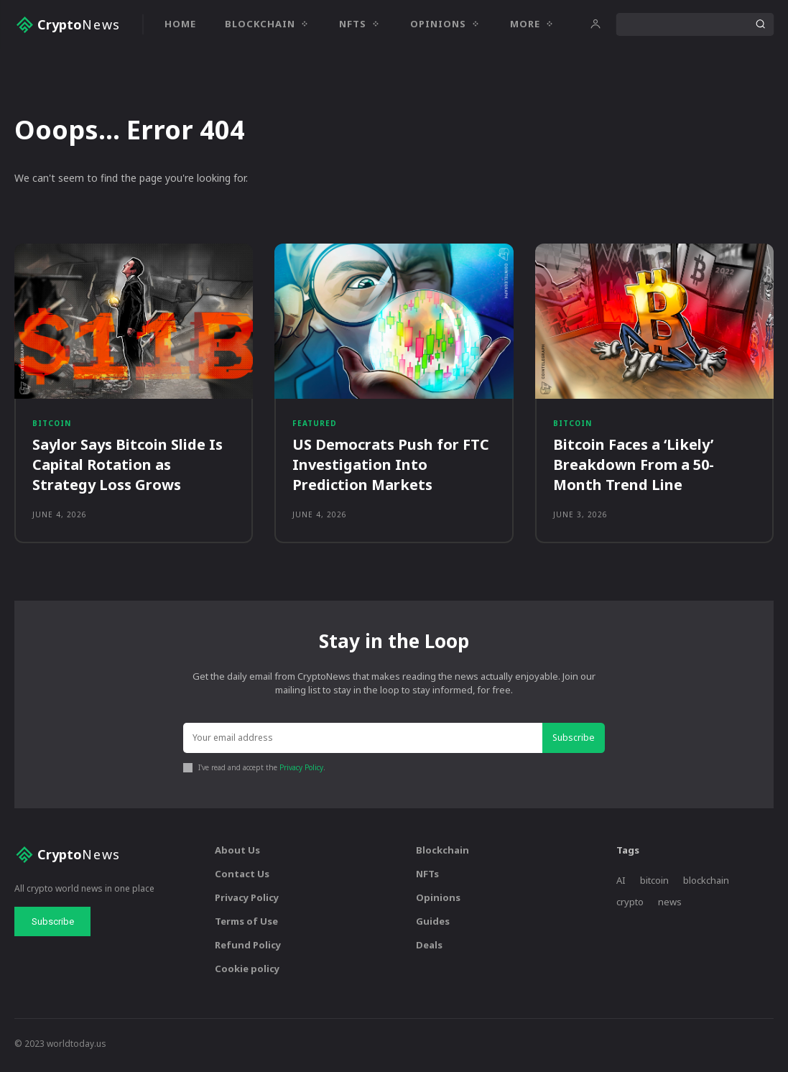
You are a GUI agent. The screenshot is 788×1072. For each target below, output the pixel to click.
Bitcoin (51, 425)
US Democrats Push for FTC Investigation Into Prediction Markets (390, 467)
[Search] (760, 24)
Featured (314, 425)
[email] (363, 742)
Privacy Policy (301, 771)
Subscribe (574, 742)
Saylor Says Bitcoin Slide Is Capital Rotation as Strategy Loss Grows (127, 467)
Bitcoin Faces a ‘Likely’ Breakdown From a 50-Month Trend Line (633, 467)
